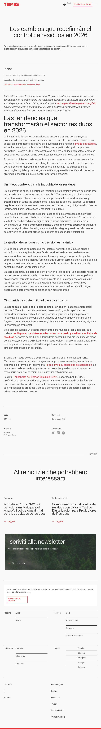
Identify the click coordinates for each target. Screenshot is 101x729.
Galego (81, 662)
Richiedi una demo (82, 4)
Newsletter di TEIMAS (14, 599)
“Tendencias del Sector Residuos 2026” (34, 376)
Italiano (81, 667)
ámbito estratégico (85, 143)
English (81, 653)
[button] (95, 4)
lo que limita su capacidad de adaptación (69, 364)
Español (81, 648)
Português (81, 657)
